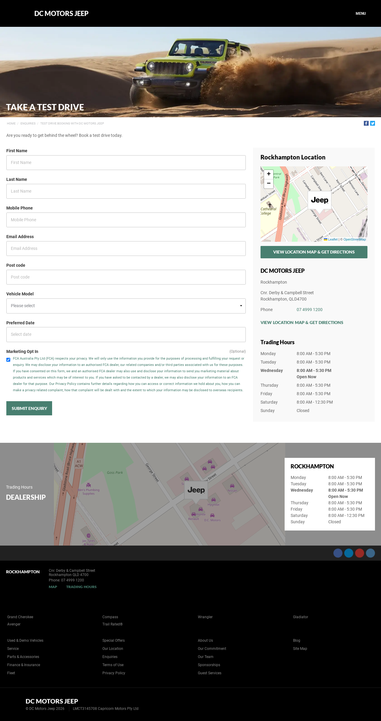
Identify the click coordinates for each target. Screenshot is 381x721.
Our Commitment (212, 649)
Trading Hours (81, 586)
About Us (205, 640)
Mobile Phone (19, 208)
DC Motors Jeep (61, 13)
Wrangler (205, 617)
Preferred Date (20, 322)
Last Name (16, 179)
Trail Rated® (112, 624)
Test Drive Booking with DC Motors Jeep (72, 123)
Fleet (11, 673)
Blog (296, 640)
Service (13, 649)
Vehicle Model (20, 293)
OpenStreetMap (354, 239)
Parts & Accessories (23, 657)
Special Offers (113, 640)
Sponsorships (209, 665)
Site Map (300, 649)
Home (11, 123)
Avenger (13, 624)
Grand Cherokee (20, 617)
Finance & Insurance (23, 665)
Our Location (112, 649)
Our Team (206, 657)
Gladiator (300, 617)
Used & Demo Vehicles (25, 640)
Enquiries (28, 123)
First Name (16, 150)
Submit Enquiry (29, 408)
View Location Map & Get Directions (314, 251)
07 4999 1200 (310, 309)
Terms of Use (112, 665)
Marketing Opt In (22, 351)
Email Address (20, 236)
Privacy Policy (113, 673)
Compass (110, 617)
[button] (320, 203)
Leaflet (331, 239)
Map (53, 586)
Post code (15, 265)
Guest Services (209, 673)
